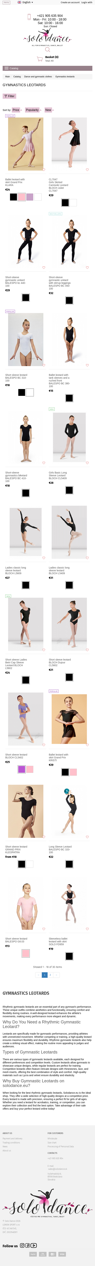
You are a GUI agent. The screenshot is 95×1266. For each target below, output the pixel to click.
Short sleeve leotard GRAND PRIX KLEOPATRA (16, 849)
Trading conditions (11, 1142)
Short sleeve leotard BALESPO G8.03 (16, 940)
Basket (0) (51, 57)
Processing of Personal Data (61, 1146)
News (5, 1146)
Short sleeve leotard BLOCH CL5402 (16, 756)
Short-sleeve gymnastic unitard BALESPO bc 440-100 (15, 281)
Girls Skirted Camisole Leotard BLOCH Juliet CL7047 (60, 185)
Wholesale (52, 1138)
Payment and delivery (12, 1138)
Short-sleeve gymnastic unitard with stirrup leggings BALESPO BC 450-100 (60, 283)
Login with (86, 2)
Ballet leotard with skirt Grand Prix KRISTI (58, 757)
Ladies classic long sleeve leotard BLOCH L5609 (15, 570)
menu (6, 2)
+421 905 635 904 (50, 16)
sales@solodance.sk (57, 1169)
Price (16, 109)
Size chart (52, 1142)
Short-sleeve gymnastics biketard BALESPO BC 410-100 (16, 477)
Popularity (32, 109)
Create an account (70, 2)
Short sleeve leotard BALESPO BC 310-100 (16, 378)
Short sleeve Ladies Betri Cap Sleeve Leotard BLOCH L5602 (16, 664)
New (48, 109)
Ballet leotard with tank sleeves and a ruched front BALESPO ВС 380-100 (59, 381)
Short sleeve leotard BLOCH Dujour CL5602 (60, 662)
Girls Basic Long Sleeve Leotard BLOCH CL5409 (58, 475)
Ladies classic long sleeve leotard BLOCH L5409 (59, 570)
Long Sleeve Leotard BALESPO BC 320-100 (60, 849)
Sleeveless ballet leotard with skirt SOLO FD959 (58, 941)
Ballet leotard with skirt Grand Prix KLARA (15, 182)
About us (7, 1150)
